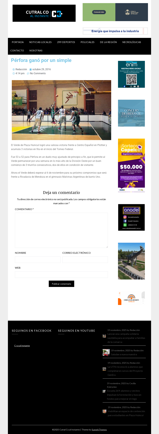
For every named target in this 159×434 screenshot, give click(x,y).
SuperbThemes (99, 429)
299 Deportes (66, 42)
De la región (108, 42)
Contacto (17, 50)
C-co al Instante (22, 345)
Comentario (24, 209)
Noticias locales (40, 42)
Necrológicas (131, 42)
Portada (18, 42)
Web (17, 267)
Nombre (20, 252)
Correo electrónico (76, 252)
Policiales (88, 42)
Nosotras (35, 50)
